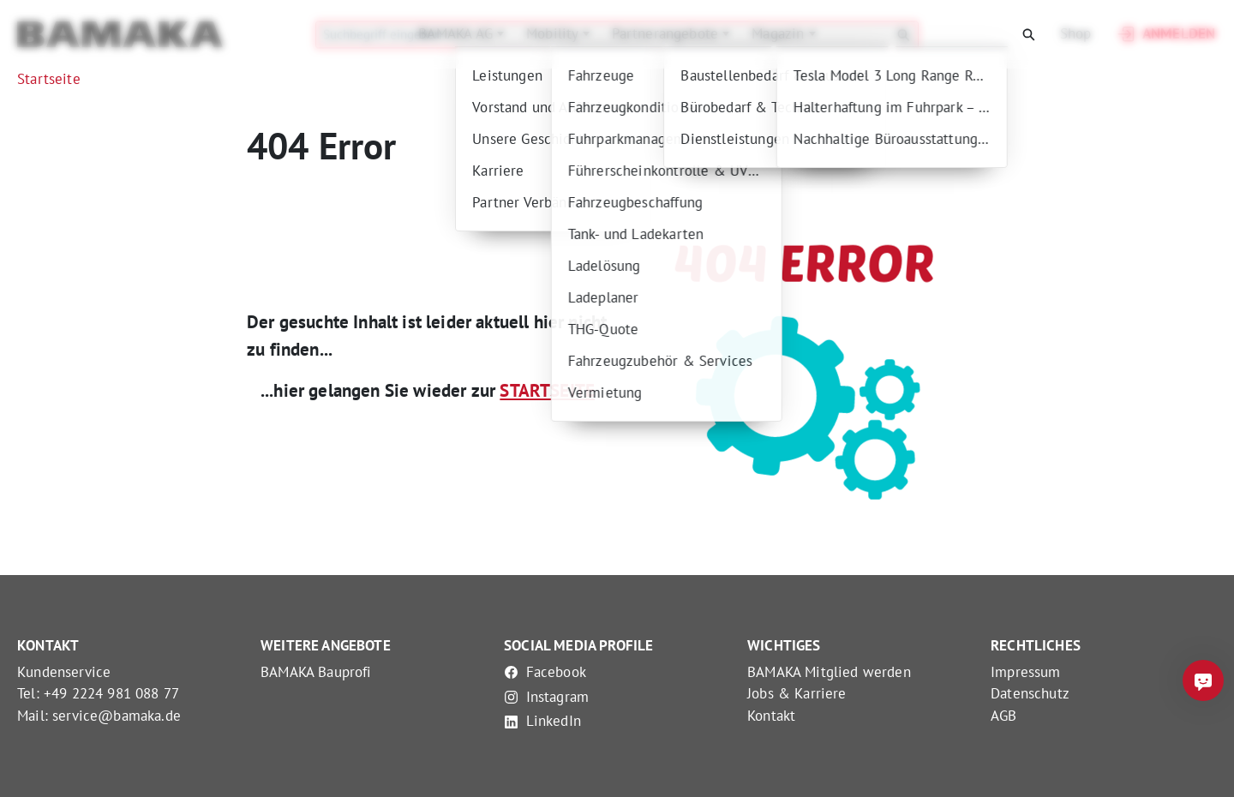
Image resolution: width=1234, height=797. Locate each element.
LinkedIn (542, 720)
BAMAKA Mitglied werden (829, 671)
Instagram (546, 696)
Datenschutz (1030, 693)
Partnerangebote (667, 33)
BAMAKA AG (457, 33)
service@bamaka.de (116, 715)
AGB (1004, 715)
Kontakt (771, 715)
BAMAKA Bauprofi (316, 671)
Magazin (780, 33)
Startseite (49, 78)
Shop (1076, 33)
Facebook (545, 671)
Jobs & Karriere (797, 693)
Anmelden (1165, 34)
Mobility (554, 33)
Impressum (1026, 671)
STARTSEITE (547, 390)
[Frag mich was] (1203, 680)
